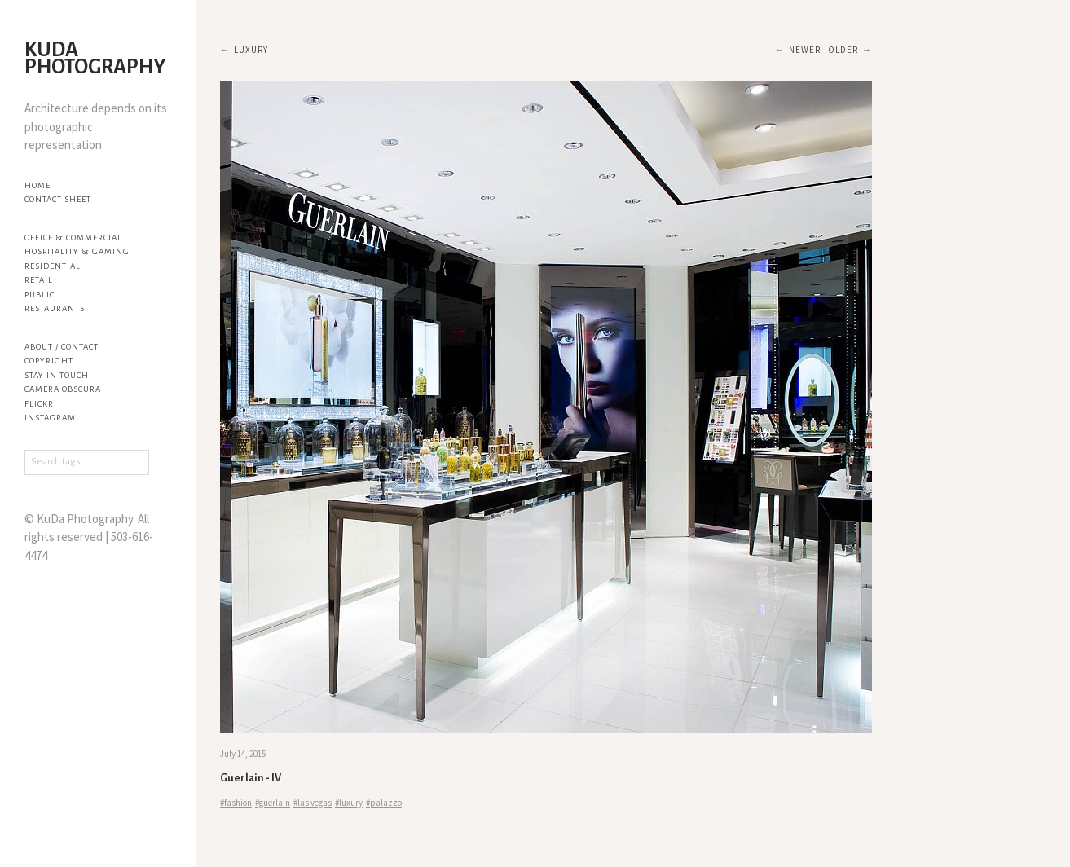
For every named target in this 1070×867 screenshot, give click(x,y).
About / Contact (61, 346)
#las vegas (312, 802)
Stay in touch (56, 375)
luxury (251, 49)
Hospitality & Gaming (77, 251)
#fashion (236, 802)
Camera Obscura (62, 389)
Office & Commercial (73, 237)
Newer (805, 49)
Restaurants (54, 308)
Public (39, 294)
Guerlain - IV (250, 778)
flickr (39, 403)
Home (37, 185)
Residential (52, 266)
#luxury (349, 802)
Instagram (50, 417)
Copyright (48, 360)
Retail (38, 279)
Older (843, 49)
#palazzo (384, 802)
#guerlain (272, 802)
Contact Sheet (57, 199)
